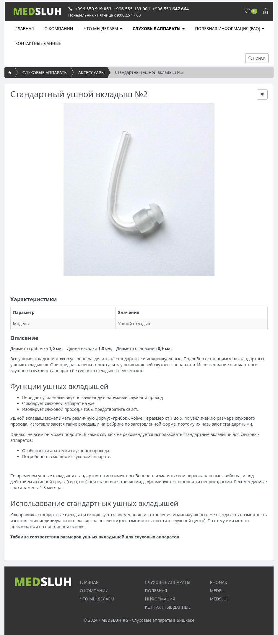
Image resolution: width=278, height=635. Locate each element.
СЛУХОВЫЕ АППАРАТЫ (157, 28)
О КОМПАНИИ (58, 28)
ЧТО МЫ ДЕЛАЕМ (102, 28)
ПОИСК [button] (256, 58)
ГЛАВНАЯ (24, 28)
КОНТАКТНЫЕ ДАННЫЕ (37, 43)
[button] (262, 94)
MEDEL (217, 590)
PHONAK (218, 582)
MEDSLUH (220, 599)
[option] (139, 189)
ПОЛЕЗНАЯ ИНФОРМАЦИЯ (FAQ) (229, 28)
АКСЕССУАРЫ (91, 72)
